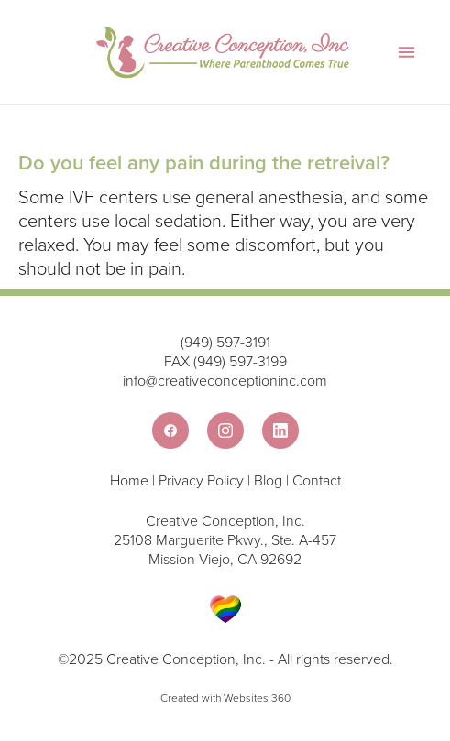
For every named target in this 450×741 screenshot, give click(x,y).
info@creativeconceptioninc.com (225, 380)
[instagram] (225, 430)
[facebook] (170, 430)
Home (131, 480)
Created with (225, 697)
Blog (268, 480)
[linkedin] (280, 430)
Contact (316, 480)
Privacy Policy (201, 480)
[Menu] (406, 52)
